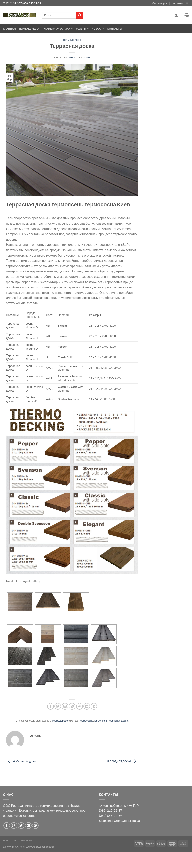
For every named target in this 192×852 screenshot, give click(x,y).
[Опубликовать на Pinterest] (72, 706)
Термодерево (30, 28)
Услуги (82, 28)
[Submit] (79, 15)
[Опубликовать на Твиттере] (57, 706)
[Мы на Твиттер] (21, 825)
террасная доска (118, 720)
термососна (86, 720)
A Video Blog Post (22, 761)
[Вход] (176, 15)
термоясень (101, 720)
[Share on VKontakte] (79, 706)
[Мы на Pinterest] (35, 825)
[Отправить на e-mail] (187, 3)
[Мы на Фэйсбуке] (6, 825)
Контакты (177, 3)
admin (87, 57)
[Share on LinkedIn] (86, 706)
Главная (9, 28)
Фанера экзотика (58, 28)
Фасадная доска (122, 761)
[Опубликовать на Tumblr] (94, 706)
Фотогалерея (159, 3)
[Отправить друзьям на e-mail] (65, 706)
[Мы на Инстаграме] (14, 825)
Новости (98, 28)
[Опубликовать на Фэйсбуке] (50, 706)
